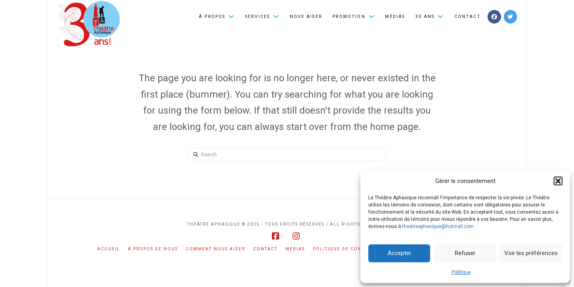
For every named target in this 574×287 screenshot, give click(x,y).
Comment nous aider (215, 249)
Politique (461, 272)
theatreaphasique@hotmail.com (438, 226)
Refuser (465, 253)
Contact (265, 249)
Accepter (399, 253)
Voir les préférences (531, 253)
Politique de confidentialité (355, 249)
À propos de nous (153, 249)
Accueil (108, 249)
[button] (558, 181)
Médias (295, 249)
